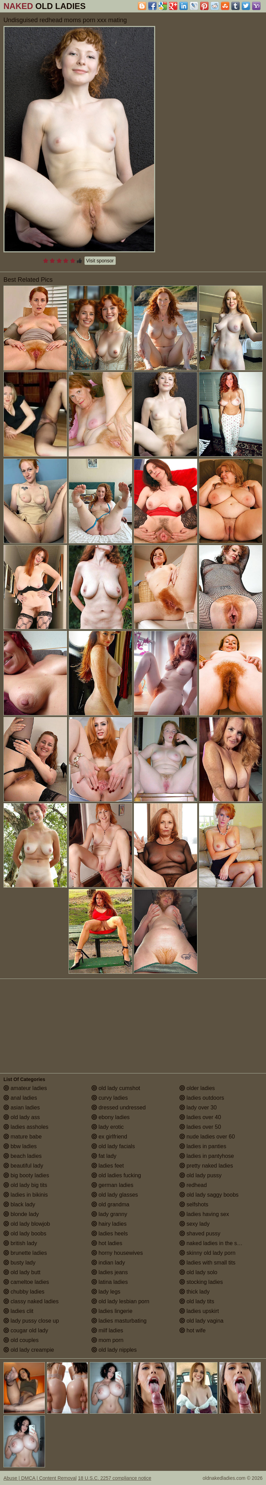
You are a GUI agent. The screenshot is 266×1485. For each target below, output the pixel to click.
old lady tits (196, 1301)
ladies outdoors (201, 1098)
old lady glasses (114, 1195)
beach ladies (22, 1156)
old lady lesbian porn (120, 1301)
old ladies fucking (116, 1175)
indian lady (108, 1263)
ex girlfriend (109, 1137)
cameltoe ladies (26, 1282)
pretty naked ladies (206, 1166)
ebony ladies (110, 1117)
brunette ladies (25, 1253)
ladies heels (109, 1233)
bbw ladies (20, 1146)
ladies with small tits (207, 1263)
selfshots (194, 1204)
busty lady (19, 1263)
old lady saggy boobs (209, 1195)
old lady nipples (114, 1350)
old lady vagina (201, 1321)
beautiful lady (23, 1166)
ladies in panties (202, 1146)
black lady (19, 1204)
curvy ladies (109, 1098)
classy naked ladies (31, 1301)
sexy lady (194, 1224)
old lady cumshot (115, 1088)
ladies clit (18, 1311)
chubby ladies (23, 1292)
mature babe (22, 1137)
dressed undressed (118, 1107)
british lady (20, 1243)
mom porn (107, 1340)
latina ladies (109, 1282)
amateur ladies (25, 1088)
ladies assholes (25, 1127)
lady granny (109, 1214)
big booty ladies (26, 1175)
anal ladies (20, 1098)
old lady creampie (28, 1350)
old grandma (110, 1204)
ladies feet (107, 1166)
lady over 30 (198, 1107)
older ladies (197, 1088)
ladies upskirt (199, 1311)
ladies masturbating (119, 1321)
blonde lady (21, 1214)
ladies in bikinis (25, 1195)
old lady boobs (24, 1233)
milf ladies (107, 1330)
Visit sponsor (100, 260)
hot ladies (106, 1243)
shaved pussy (199, 1233)
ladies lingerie (111, 1311)
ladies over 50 (200, 1127)
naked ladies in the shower (215, 1243)
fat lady (103, 1156)
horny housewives (117, 1253)
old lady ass (21, 1117)
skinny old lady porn (207, 1253)
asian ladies (21, 1107)
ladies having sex (204, 1214)
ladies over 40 (200, 1117)
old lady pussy (200, 1175)
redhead (193, 1185)
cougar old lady (25, 1330)
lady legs (106, 1292)
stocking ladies (201, 1282)
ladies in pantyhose (206, 1156)
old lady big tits (25, 1185)
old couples (20, 1340)
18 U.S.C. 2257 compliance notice (114, 1478)
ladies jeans (109, 1272)
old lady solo (198, 1272)
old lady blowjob (26, 1224)
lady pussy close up (31, 1321)
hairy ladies (108, 1224)
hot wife (192, 1330)
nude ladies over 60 (207, 1137)
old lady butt (22, 1272)
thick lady (194, 1292)
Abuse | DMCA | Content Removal (40, 1478)
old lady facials (113, 1146)
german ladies (112, 1185)
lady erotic (107, 1127)
